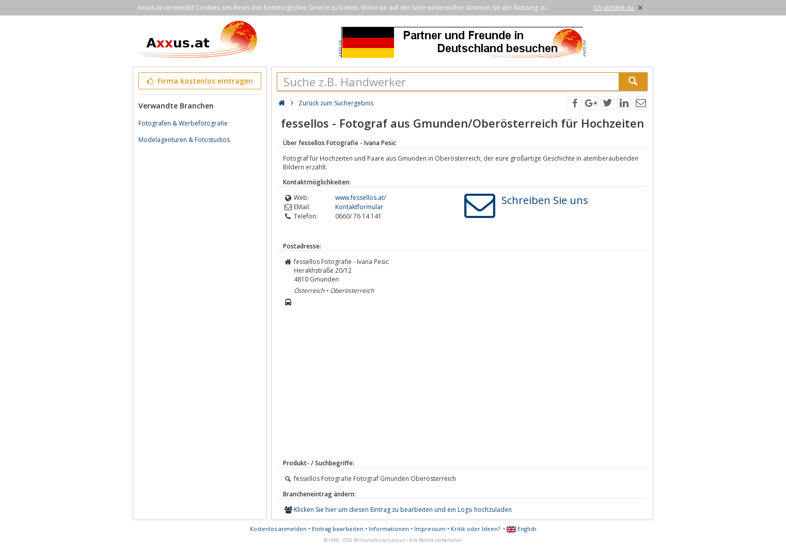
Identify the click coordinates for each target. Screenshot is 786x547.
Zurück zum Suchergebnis (335, 103)
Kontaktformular (359, 206)
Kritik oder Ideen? (475, 529)
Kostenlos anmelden (278, 529)
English (522, 529)
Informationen (389, 529)
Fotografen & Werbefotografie (183, 123)
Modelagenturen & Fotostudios (184, 139)
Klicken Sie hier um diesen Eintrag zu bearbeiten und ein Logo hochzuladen (403, 509)
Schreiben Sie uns (544, 200)
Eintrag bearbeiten (338, 529)
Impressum (430, 529)
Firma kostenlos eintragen (199, 81)
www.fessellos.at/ (360, 197)
